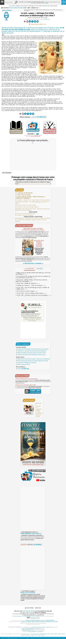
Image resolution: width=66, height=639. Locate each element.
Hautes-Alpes (54, 634)
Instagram (39, 409)
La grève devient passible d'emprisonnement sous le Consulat (33, 349)
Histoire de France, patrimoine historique (30, 628)
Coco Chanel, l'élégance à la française (26, 362)
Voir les (23, 369)
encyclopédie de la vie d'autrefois (36, 631)
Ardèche (23, 635)
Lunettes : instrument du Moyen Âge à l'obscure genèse (33, 200)
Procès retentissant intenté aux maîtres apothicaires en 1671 (32, 361)
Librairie (48, 637)
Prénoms (59, 637)
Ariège (32, 635)
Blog (12, 637)
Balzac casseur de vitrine (23, 364)
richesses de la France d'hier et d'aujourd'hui (42, 627)
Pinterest (38, 415)
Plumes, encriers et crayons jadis (26, 205)
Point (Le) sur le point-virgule (25, 291)
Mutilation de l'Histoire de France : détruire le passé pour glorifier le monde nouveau (32, 209)
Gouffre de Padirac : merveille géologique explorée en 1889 (32, 202)
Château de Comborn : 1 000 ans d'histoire (30, 285)
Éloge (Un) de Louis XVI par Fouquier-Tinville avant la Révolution (33, 359)
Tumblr (38, 416)
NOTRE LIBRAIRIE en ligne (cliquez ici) (31, 533)
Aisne (34, 634)
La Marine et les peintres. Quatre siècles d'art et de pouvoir (31, 220)
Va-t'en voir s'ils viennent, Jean (26, 213)
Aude (39, 635)
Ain (31, 634)
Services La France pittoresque (27, 623)
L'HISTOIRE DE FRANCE (28, 611)
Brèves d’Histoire (18, 7)
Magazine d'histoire (27, 630)
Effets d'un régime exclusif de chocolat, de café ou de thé (31, 353)
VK (37, 408)
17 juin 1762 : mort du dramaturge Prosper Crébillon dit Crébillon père (32, 288)
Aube (35, 635)
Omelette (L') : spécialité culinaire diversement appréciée (31, 351)
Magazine (3, 637)
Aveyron (43, 635)
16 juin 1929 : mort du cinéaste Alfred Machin (30, 293)
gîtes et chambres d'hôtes (27, 629)
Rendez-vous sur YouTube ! (28, 592)
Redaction (46, 19)
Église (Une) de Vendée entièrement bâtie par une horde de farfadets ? (33, 273)
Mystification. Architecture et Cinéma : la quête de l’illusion (34, 218)
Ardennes (28, 635)
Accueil (11, 7)
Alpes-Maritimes (61, 634)
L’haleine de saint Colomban (25, 215)
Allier (37, 634)
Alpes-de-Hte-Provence (44, 634)
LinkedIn (38, 406)
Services (63, 637)
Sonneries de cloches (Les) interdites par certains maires (31, 354)
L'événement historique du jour (33, 624)
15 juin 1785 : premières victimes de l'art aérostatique (32, 295)
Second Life (39, 413)
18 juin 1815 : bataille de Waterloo (26, 283)
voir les (39, 117)
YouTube (38, 412)
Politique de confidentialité (40, 623)
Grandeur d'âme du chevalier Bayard (27, 207)
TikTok (38, 410)
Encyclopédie (8, 637)
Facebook (39, 403)
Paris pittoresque (54, 637)
